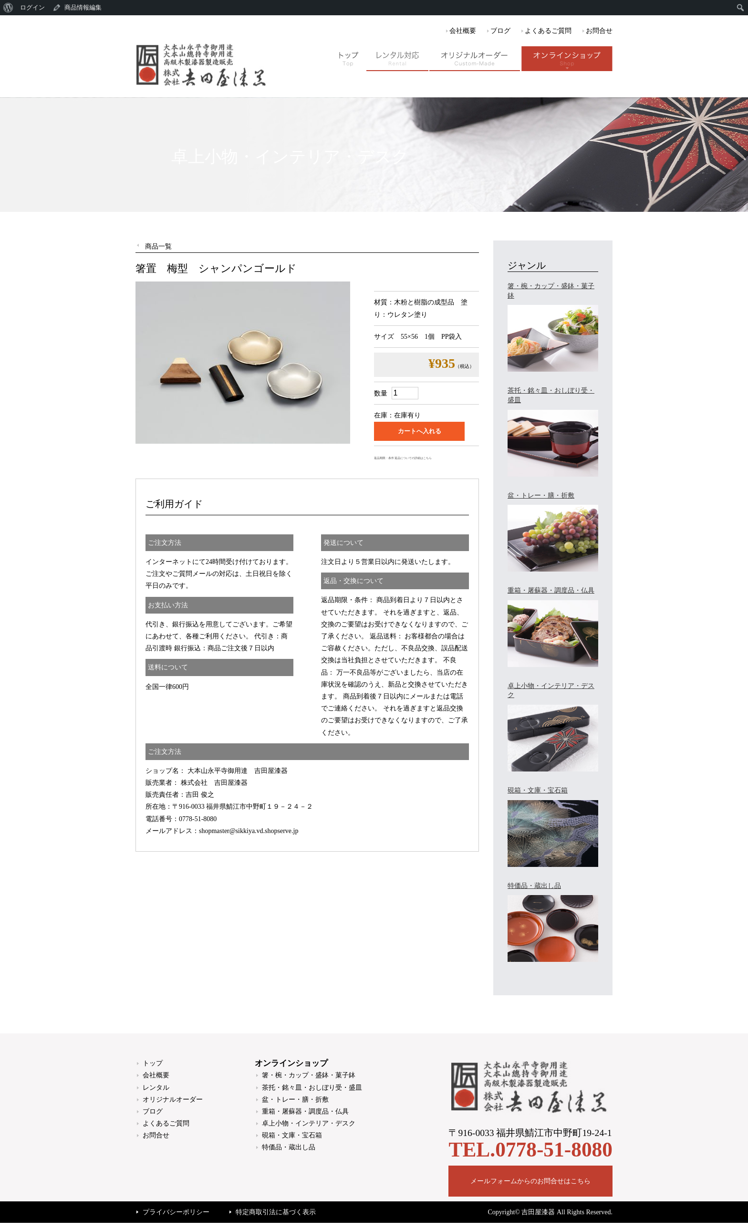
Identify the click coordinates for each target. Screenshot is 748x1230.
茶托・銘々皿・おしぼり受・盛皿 (312, 1087)
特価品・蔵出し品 (288, 1147)
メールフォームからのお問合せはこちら (530, 1181)
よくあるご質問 (548, 30)
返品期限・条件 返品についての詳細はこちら (403, 458)
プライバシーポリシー (176, 1212)
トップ (153, 1063)
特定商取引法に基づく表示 (276, 1212)
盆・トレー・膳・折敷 (295, 1099)
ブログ (500, 30)
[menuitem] (8, 7)
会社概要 (462, 30)
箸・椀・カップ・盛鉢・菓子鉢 (308, 1075)
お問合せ (599, 30)
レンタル (156, 1087)
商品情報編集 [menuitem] (83, 7)
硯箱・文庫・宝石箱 (292, 1135)
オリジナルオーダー (173, 1099)
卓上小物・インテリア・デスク (308, 1123)
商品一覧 (158, 246)
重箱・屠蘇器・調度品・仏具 (305, 1111)
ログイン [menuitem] (32, 7)
